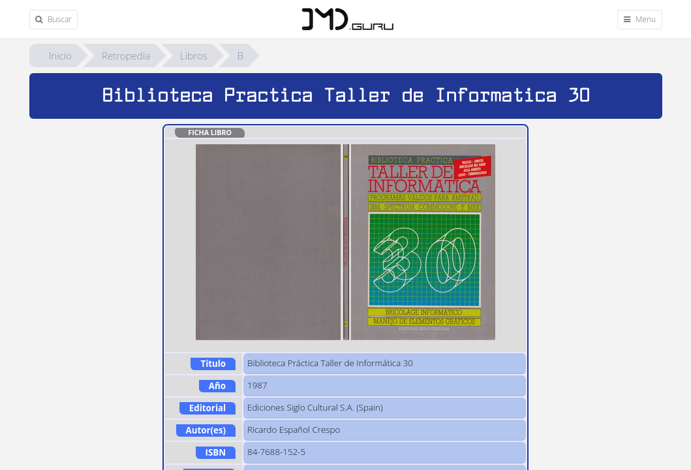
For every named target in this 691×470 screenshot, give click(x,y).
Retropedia (126, 55)
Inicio (60, 55)
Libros (193, 55)
